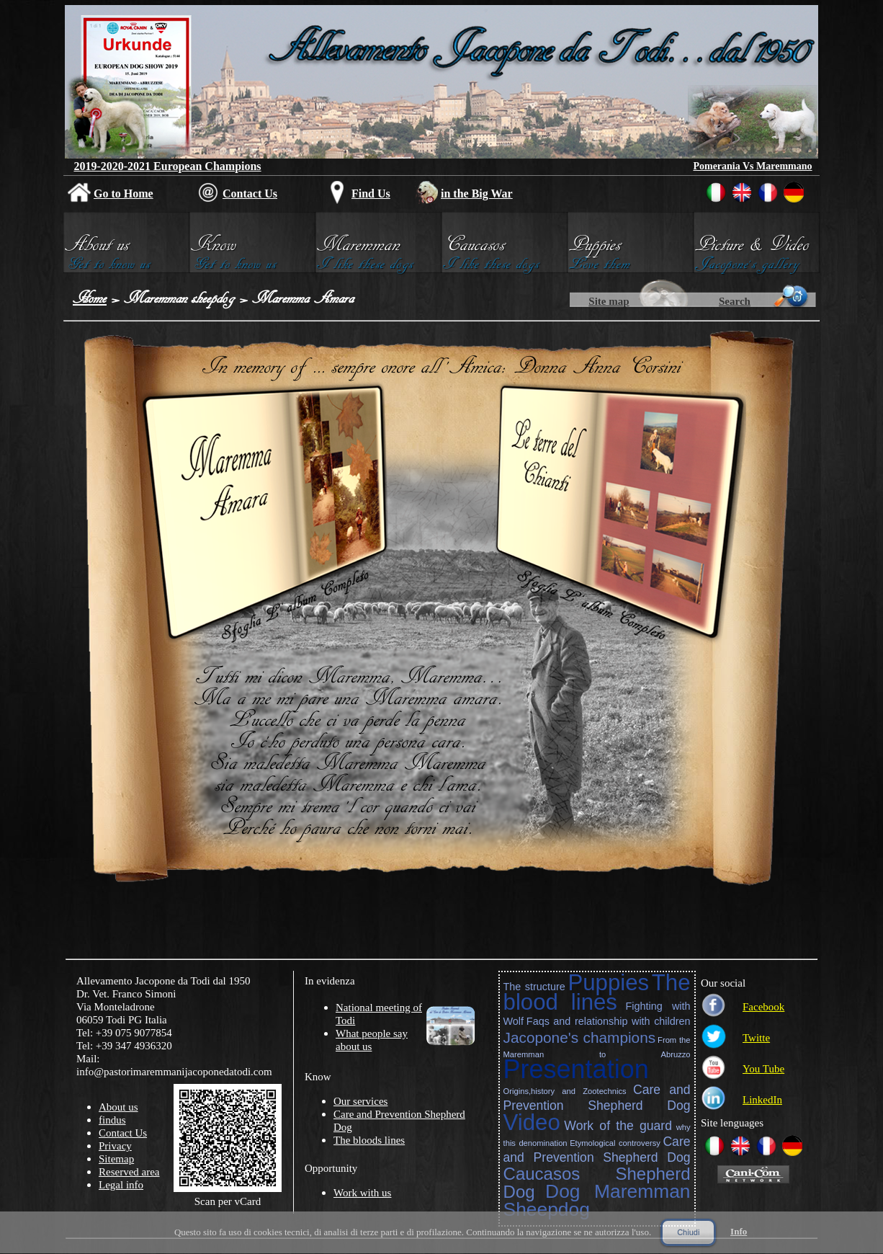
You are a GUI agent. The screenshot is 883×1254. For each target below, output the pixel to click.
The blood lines (597, 992)
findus (112, 1120)
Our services (360, 1101)
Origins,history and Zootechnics (565, 1091)
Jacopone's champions (579, 1037)
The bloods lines (369, 1140)
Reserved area (129, 1172)
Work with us (362, 1193)
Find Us (370, 193)
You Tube (763, 1069)
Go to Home (123, 193)
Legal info (121, 1185)
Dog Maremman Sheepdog (597, 1200)
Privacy (115, 1146)
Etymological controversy (615, 1143)
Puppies (608, 982)
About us (118, 1107)
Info (738, 1231)
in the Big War (477, 193)
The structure (534, 986)
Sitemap (116, 1159)
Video (531, 1122)
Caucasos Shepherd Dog (597, 1182)
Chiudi (688, 1232)
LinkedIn (762, 1100)
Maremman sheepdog (179, 297)
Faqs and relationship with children (608, 1021)
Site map (608, 301)
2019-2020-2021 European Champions (167, 166)
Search (734, 301)
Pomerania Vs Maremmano (752, 166)
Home (90, 297)
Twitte (756, 1038)
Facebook (763, 1007)
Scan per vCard (227, 1201)
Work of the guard (618, 1126)
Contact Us (250, 193)
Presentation (576, 1069)
